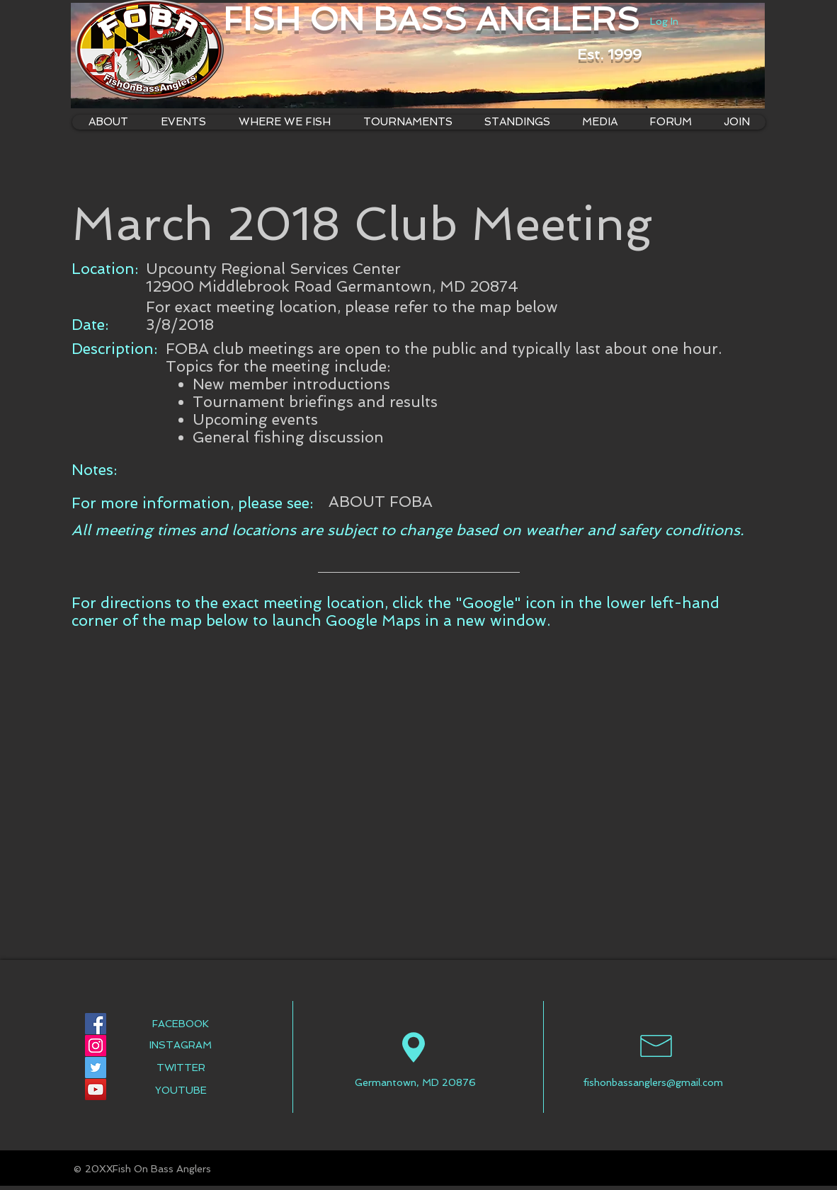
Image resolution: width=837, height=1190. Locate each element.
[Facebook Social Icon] (95, 1023)
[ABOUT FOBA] (381, 502)
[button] (284, 122)
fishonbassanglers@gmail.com (653, 1082)
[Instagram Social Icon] (95, 1045)
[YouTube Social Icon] (95, 1089)
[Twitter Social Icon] (95, 1067)
